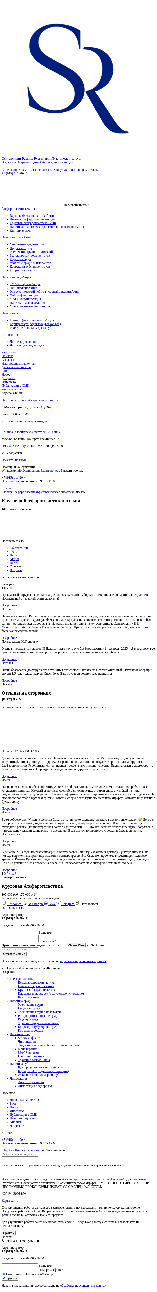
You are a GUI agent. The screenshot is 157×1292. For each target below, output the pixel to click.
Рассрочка (9, 352)
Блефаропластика (25, 492)
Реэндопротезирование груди (38, 1017)
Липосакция (18, 1079)
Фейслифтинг (27, 1050)
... (12, 873)
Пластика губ (19, 1065)
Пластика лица (20, 1035)
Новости (7, 374)
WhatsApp (9, 470)
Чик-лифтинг (27, 1042)
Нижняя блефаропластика (36, 987)
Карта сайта (10, 1202)
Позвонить (12, 904)
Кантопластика (28, 998)
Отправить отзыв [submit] (14, 955)
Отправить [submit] (10, 1279)
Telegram (65, 904)
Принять (8, 1234)
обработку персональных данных (83, 962)
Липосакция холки (31, 1083)
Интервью (9, 382)
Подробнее (9, 605)
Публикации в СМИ (15, 385)
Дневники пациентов (16, 367)
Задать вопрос (50, 470)
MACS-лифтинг (29, 1054)
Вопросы (16, 570)
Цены (14, 555)
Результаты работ (14, 389)
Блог (5, 371)
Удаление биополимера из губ (38, 1076)
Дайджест (8, 378)
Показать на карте (14, 460)
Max (50, 904)
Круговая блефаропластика (55, 492)
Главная (7, 492)
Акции (14, 559)
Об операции (19, 548)
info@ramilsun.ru (28, 470)
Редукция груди (29, 1020)
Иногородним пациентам (19, 363)
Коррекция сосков (30, 1031)
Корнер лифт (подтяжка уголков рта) (43, 1072)
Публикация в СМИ (23, 1116)
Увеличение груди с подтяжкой (39, 1013)
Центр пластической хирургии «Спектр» (30, 400)
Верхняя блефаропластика (36, 983)
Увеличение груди (30, 1006)
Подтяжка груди (29, 1009)
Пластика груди (20, 1002)
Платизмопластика (31, 1057)
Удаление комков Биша (34, 1061)
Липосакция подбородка (35, 1087)
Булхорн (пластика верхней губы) (41, 1068)
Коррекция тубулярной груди (38, 1028)
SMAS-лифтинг (29, 1039)
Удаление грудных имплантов (38, 1024)
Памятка (7, 356)
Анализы (8, 359)
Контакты (8, 488)
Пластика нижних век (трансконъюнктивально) (51, 994)
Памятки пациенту (23, 1119)
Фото (13, 551)
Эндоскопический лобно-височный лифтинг (49, 1046)
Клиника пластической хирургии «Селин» (31, 432)
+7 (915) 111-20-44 (14, 477)
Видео (14, 562)
